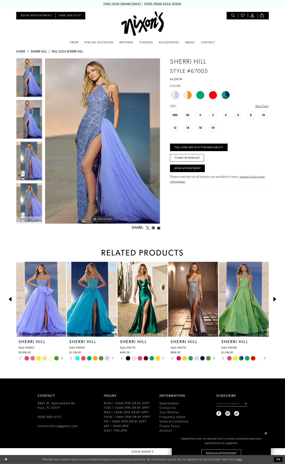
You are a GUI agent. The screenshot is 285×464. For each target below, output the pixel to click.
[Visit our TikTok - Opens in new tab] (236, 413)
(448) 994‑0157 (50, 417)
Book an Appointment (221, 453)
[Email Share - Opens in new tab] (158, 228)
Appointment (169, 403)
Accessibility (169, 430)
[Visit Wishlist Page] (243, 15)
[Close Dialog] (6, 459)
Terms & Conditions (174, 421)
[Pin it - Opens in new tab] (153, 228)
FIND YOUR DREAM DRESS (122, 4)
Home (20, 51)
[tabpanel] (29, 79)
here (239, 459)
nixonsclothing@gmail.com (58, 426)
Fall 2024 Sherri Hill (67, 51)
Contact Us (168, 408)
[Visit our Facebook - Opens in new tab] (219, 413)
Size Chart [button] (262, 106)
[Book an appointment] (36, 15)
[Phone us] (70, 15)
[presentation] (41, 299)
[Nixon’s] (142, 23)
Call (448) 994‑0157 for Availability (199, 147)
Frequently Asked (172, 417)
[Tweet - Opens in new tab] (147, 228)
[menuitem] (36, 15)
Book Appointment (188, 168)
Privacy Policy (170, 426)
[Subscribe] (245, 404)
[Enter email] (231, 404)
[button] (252, 15)
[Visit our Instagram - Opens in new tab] (228, 413)
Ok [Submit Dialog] (278, 459)
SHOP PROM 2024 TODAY (162, 4)
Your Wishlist (169, 412)
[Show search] (233, 15)
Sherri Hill (38, 51)
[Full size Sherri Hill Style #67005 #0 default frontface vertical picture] (102, 141)
